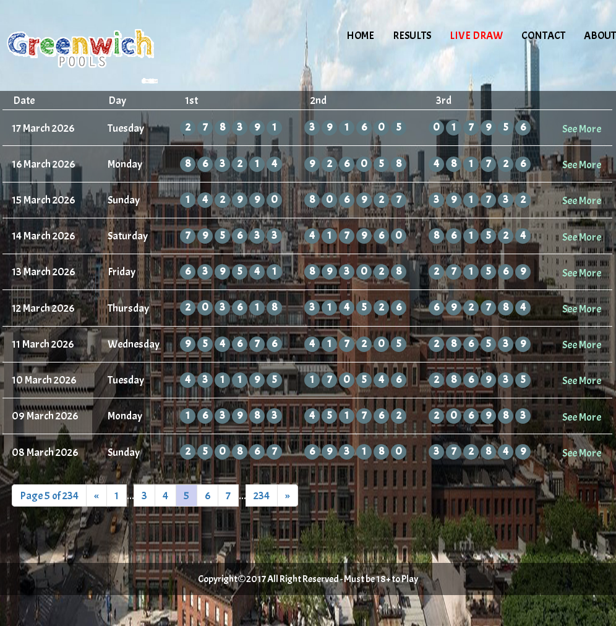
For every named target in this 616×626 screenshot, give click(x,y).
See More (581, 128)
